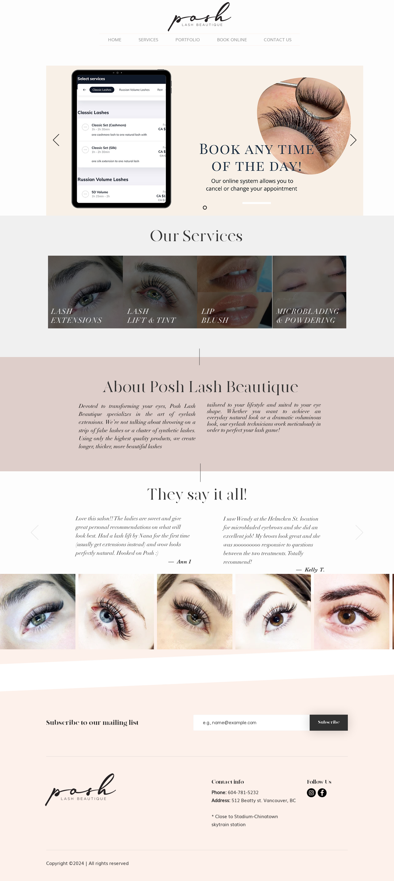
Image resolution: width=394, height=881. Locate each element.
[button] (187, 39)
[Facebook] (322, 792)
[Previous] (56, 140)
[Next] (353, 140)
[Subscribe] (329, 723)
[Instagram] (311, 792)
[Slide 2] (205, 208)
